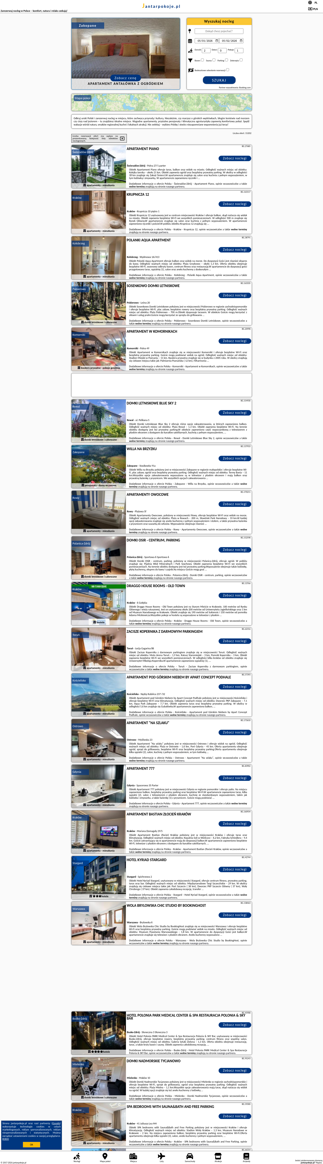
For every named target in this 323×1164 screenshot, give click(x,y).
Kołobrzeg (79, 243)
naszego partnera (175, 186)
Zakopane (79, 452)
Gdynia (77, 772)
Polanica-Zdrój (81, 543)
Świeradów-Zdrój (83, 152)
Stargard (78, 863)
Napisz (319, 1162)
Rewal (76, 406)
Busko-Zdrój (80, 1018)
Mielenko (78, 1064)
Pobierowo (79, 289)
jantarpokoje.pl (161, 6)
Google (56, 1123)
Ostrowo (78, 726)
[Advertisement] (161, 978)
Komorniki (79, 335)
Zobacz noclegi (235, 158)
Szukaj (219, 80)
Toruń (76, 635)
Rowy (76, 498)
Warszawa (79, 909)
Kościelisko (79, 680)
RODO (5, 1139)
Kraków (77, 198)
